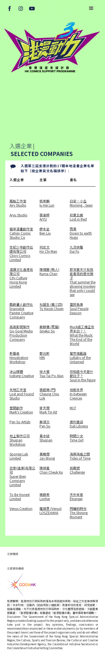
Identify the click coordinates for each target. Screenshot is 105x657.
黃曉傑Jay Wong (47, 456)
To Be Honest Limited (20, 496)
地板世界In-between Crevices (78, 393)
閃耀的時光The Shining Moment (79, 512)
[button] (91, 8)
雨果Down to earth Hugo (81, 233)
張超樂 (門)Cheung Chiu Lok (49, 393)
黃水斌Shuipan (45, 438)
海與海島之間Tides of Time (80, 456)
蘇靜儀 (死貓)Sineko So (49, 329)
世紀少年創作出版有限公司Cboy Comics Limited (21, 253)
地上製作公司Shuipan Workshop (20, 440)
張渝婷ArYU (44, 217)
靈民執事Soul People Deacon (79, 308)
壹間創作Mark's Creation (21, 410)
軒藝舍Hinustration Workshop (19, 357)
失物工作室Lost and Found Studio (22, 393)
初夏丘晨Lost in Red (78, 217)
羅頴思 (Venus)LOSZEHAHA (50, 510)
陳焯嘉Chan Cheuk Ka (51, 470)
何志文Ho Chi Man (48, 249)
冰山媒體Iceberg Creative (22, 373)
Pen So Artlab (20, 422)
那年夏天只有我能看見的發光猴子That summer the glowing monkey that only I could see (82, 282)
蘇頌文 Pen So (44, 424)
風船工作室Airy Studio (18, 203)
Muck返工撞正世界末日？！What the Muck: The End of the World (82, 335)
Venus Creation (21, 508)
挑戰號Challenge (77, 470)
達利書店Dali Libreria (79, 424)
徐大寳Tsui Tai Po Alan (51, 373)
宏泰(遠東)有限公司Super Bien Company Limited (22, 476)
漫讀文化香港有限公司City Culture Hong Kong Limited (21, 278)
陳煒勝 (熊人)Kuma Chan (49, 271)
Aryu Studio (18, 215)
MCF (73, 408)
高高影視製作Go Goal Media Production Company (21, 333)
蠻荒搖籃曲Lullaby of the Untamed (80, 357)
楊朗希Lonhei (44, 496)
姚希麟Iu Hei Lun (46, 203)
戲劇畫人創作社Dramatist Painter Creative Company (21, 310)
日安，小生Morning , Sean (81, 203)
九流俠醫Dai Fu (76, 249)
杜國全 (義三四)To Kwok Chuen (51, 306)
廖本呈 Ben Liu (45, 231)
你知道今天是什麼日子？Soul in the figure (82, 375)
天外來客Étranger (76, 496)
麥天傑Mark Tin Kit (48, 410)
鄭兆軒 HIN (44, 355)
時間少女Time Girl (76, 438)
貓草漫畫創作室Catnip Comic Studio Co (21, 233)
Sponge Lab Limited (19, 456)
